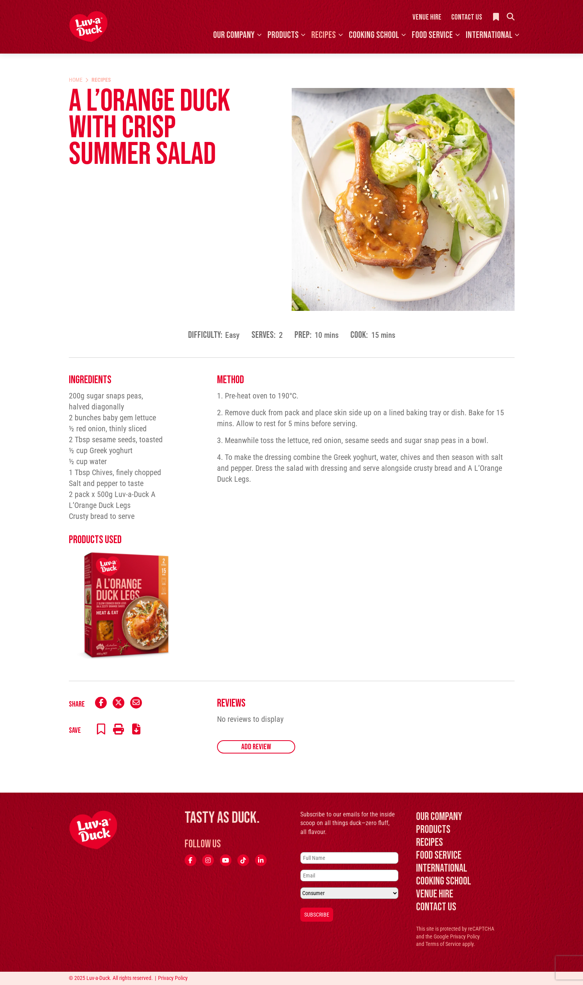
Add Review (256, 747)
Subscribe (316, 914)
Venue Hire (427, 17)
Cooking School (374, 35)
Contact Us (466, 17)
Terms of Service (443, 944)
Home (76, 80)
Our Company (234, 35)
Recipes (323, 35)
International (489, 35)
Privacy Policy (465, 936)
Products (283, 35)
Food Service (432, 35)
